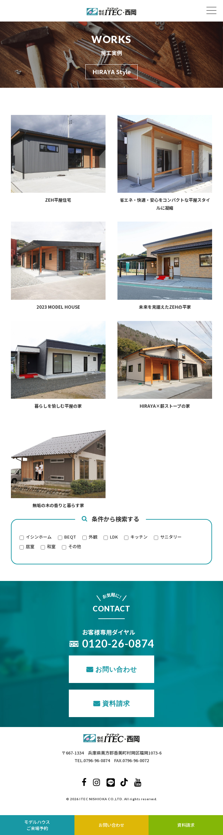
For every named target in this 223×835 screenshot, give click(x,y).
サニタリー (171, 537)
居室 (30, 546)
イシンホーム (39, 537)
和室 (51, 546)
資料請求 (116, 703)
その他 (74, 546)
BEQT (70, 537)
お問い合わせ (116, 669)
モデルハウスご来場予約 (37, 825)
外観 (93, 537)
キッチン (139, 537)
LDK (114, 537)
